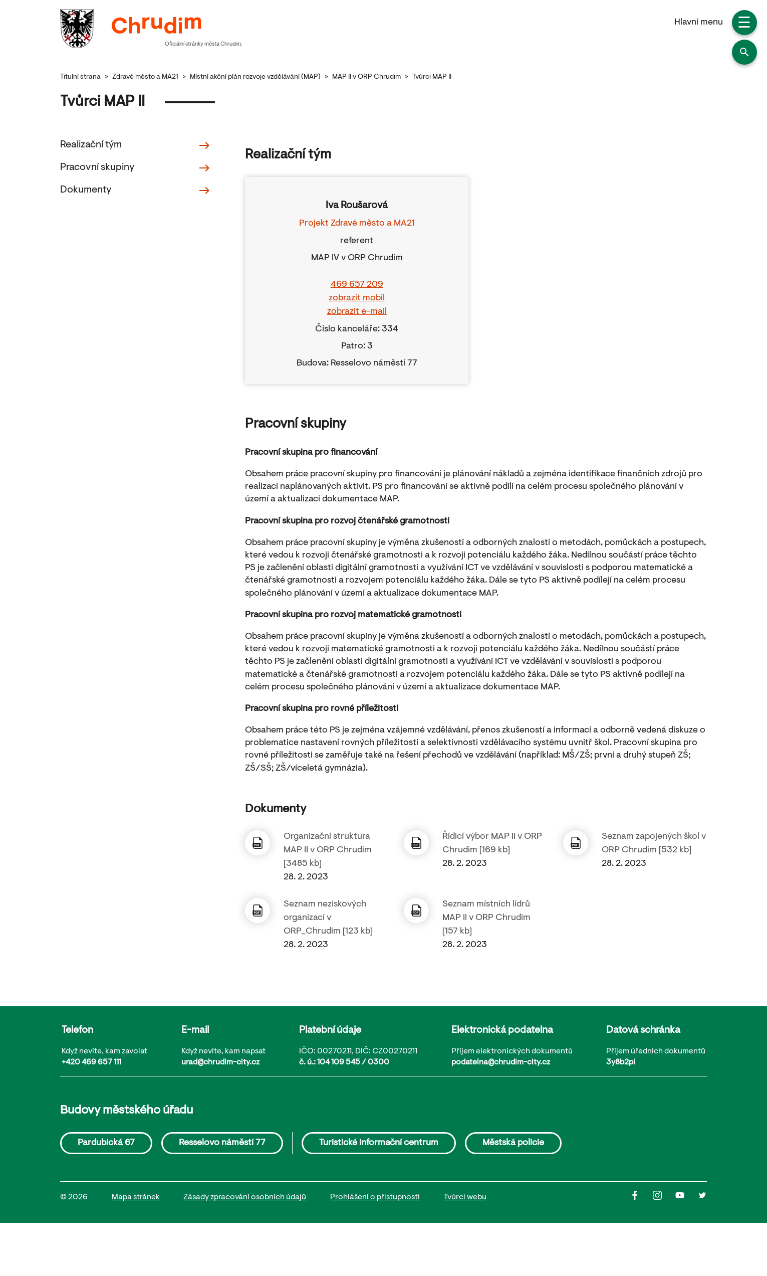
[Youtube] (686, 1198)
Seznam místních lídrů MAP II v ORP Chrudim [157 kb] (486, 918)
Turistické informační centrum (378, 1143)
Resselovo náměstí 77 (222, 1143)
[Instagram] (664, 1198)
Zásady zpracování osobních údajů (244, 1197)
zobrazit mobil (357, 298)
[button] (744, 52)
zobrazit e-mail (357, 311)
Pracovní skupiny (135, 168)
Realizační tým (135, 145)
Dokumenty (135, 191)
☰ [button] (744, 24)
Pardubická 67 (106, 1143)
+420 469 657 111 (91, 1062)
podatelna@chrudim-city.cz (500, 1062)
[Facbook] (641, 1198)
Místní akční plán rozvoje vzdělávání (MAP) (255, 77)
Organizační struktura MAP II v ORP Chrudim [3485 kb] (328, 850)
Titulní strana (80, 77)
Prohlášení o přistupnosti (375, 1197)
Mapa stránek (136, 1197)
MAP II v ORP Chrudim (366, 77)
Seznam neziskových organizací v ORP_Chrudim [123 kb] (328, 918)
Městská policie (513, 1143)
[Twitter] (702, 1198)
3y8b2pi (620, 1062)
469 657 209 (357, 284)
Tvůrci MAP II (431, 77)
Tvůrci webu (465, 1197)
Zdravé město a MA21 (145, 77)
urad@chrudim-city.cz (220, 1062)
